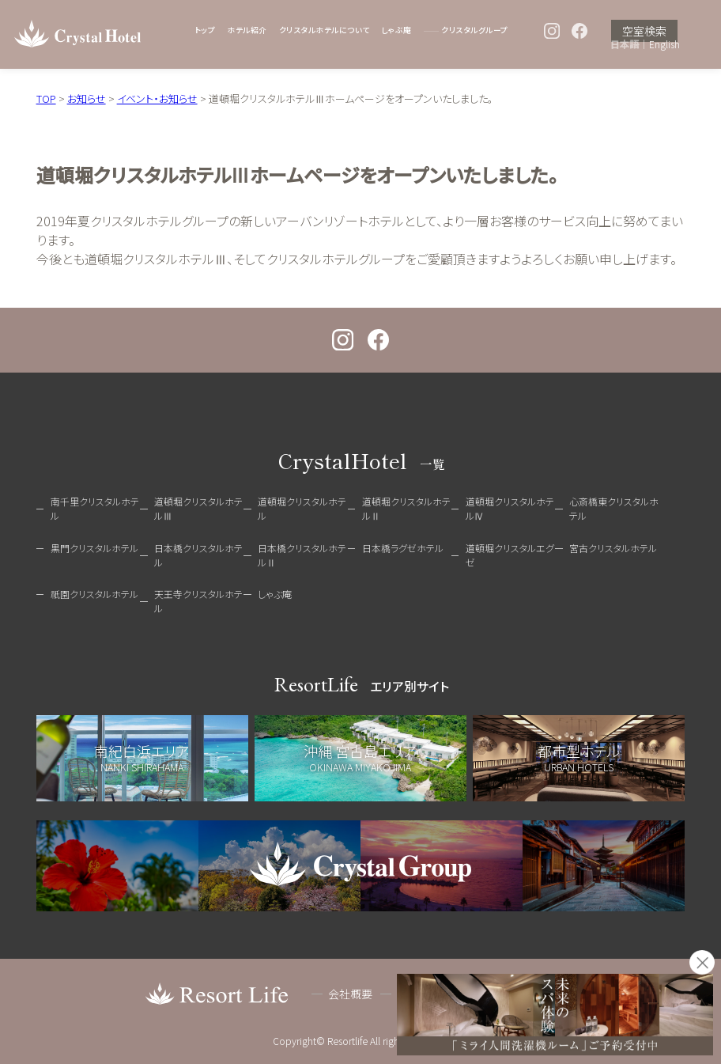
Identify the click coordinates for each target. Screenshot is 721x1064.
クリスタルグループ (474, 30)
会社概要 (350, 994)
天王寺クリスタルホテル (198, 601)
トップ (204, 30)
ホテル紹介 (246, 30)
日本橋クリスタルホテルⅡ (302, 555)
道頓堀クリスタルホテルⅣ (510, 508)
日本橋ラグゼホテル (403, 548)
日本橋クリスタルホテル (198, 555)
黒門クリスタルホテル (94, 548)
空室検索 (644, 31)
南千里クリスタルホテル (95, 508)
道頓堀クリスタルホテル (302, 508)
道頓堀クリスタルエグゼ (510, 555)
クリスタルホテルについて (324, 30)
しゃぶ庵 (397, 30)
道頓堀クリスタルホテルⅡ (406, 508)
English (664, 44)
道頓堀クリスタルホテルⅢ (198, 508)
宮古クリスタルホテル (613, 548)
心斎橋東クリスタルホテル (614, 508)
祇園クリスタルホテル (94, 593)
